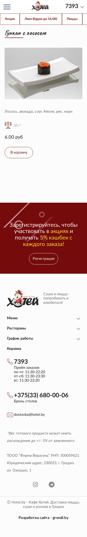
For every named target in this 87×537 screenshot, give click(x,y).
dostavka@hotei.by (29, 414)
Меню (12, 318)
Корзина (14, 349)
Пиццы (72, 19)
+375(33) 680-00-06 (41, 395)
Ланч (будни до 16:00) (41, 19)
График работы (20, 338)
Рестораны (16, 328)
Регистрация (44, 259)
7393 (21, 362)
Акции (10, 19)
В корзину (18, 152)
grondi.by (60, 518)
